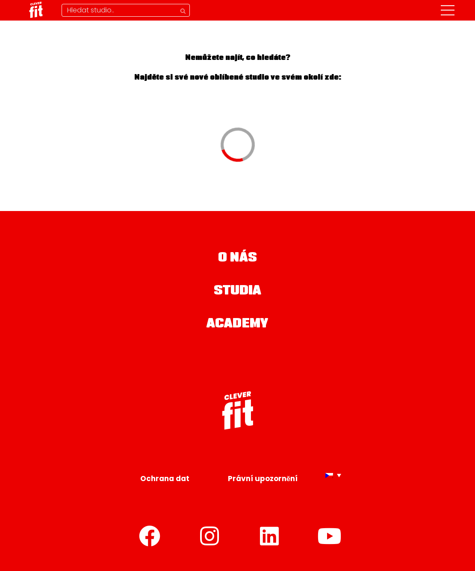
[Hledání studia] (126, 10)
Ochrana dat (164, 478)
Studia (238, 291)
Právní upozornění (263, 478)
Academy (237, 324)
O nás (237, 259)
